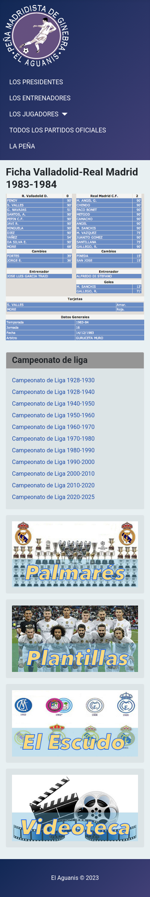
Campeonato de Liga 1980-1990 (53, 450)
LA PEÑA (22, 146)
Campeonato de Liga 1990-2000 (53, 462)
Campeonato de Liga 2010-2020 (53, 485)
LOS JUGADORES (33, 114)
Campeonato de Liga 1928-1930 (53, 380)
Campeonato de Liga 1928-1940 (53, 391)
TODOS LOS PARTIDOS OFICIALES (57, 130)
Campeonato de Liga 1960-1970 (53, 427)
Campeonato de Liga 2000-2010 (53, 473)
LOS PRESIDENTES (36, 82)
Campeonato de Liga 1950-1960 (53, 415)
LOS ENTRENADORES (40, 98)
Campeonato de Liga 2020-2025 (53, 497)
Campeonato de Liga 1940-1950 (53, 403)
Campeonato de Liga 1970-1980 (53, 438)
